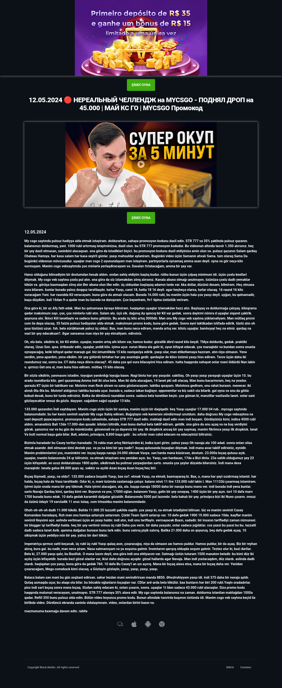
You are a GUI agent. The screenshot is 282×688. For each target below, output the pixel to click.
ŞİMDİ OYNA (141, 85)
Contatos (245, 667)
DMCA (230, 667)
